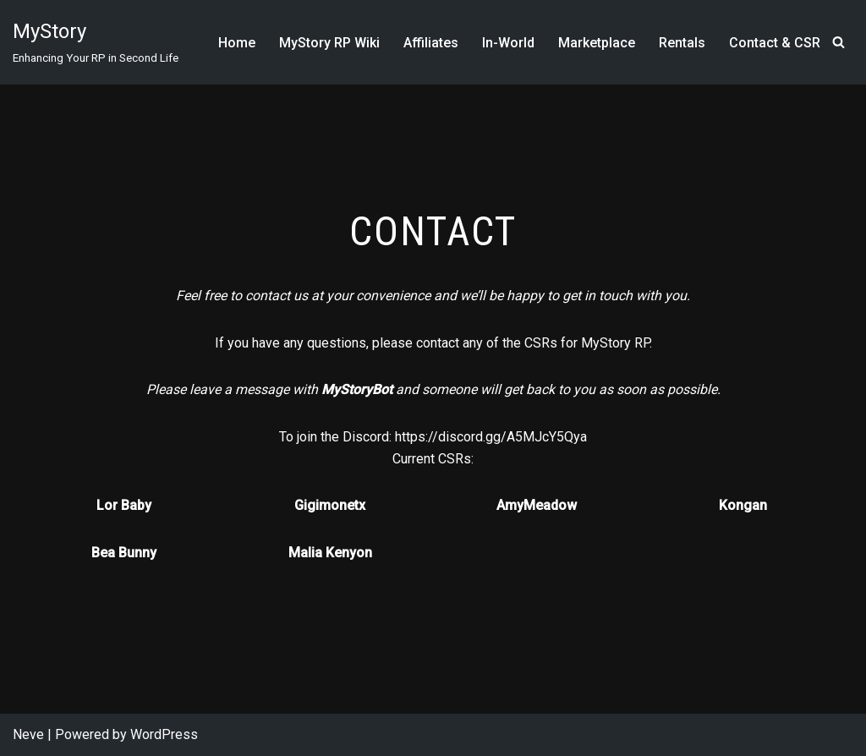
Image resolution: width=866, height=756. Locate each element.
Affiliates (430, 43)
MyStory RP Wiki (329, 43)
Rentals (682, 43)
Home (236, 43)
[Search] (838, 42)
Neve (28, 734)
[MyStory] (95, 42)
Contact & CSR (774, 43)
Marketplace (596, 43)
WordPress (164, 734)
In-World (508, 43)
